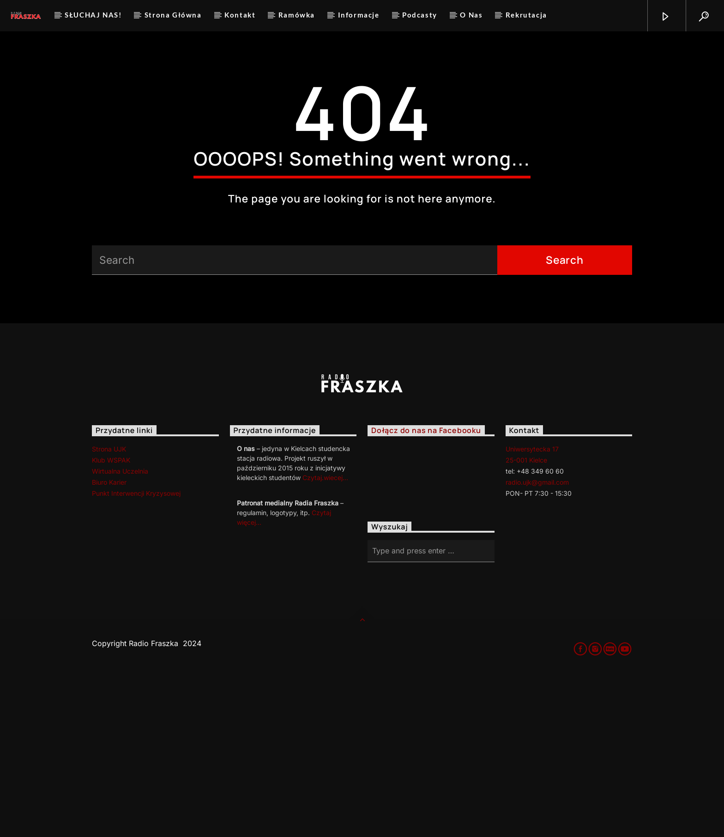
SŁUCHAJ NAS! (93, 15)
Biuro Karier (109, 641)
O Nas (471, 15)
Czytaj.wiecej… (325, 636)
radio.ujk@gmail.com (537, 641)
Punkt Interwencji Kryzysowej (136, 652)
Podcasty (419, 15)
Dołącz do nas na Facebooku (426, 589)
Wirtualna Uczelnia (120, 630)
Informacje (359, 15)
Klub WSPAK (111, 619)
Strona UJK (109, 607)
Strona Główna (173, 15)
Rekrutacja (526, 15)
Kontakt (239, 15)
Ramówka (296, 15)
